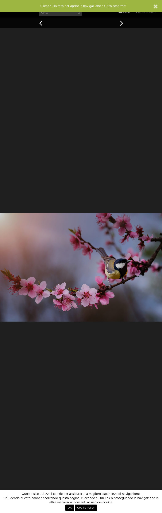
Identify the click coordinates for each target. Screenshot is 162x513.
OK (70, 507)
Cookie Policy (85, 507)
